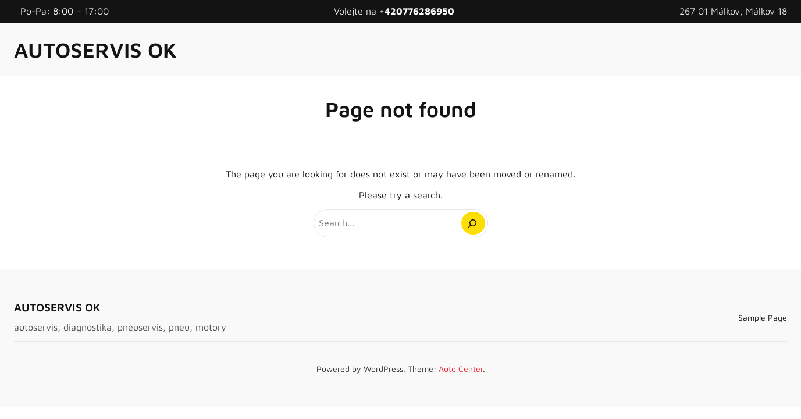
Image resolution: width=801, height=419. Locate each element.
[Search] (473, 223)
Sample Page (762, 317)
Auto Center (461, 369)
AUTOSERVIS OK (95, 49)
